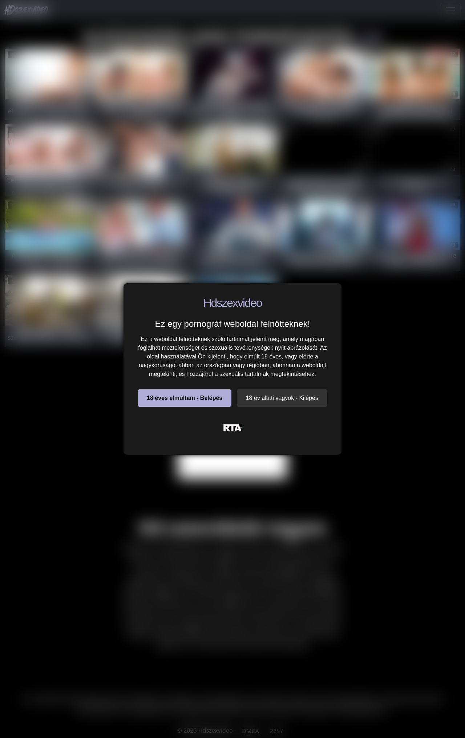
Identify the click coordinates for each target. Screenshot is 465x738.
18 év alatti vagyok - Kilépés (282, 398)
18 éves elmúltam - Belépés (184, 398)
